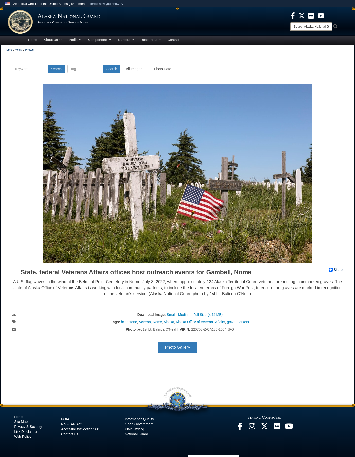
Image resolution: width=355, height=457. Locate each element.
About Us (53, 40)
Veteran (145, 323)
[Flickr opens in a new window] (277, 428)
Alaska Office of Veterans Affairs (200, 323)
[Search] (311, 26)
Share (336, 270)
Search (56, 70)
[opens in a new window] (293, 15)
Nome (157, 323)
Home (32, 40)
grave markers (238, 323)
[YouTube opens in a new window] (289, 428)
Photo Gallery (177, 348)
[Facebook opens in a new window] (240, 428)
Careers (126, 40)
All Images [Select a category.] (135, 70)
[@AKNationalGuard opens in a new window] (264, 428)
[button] (106, 3)
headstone (129, 323)
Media (75, 40)
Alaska (169, 323)
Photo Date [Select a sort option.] (164, 70)
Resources (151, 40)
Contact (173, 40)
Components (99, 40)
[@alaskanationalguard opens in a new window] (252, 428)
